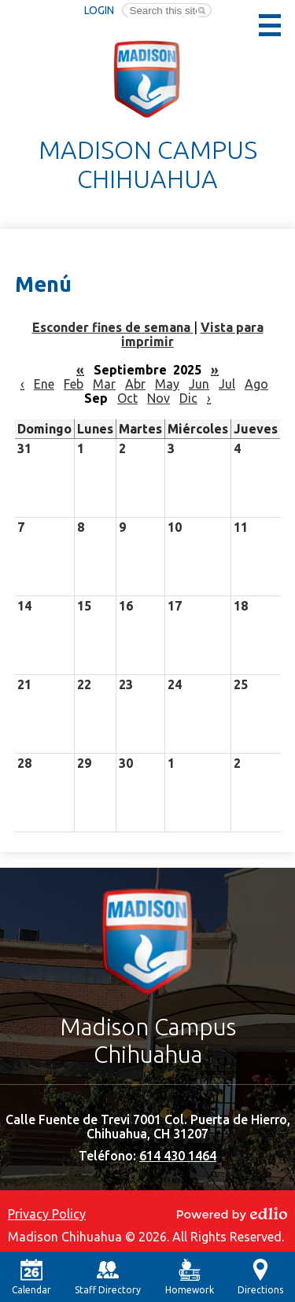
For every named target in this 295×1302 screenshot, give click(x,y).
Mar (104, 384)
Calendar (31, 1277)
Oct (127, 398)
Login (99, 10)
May (167, 384)
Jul (227, 384)
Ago (256, 384)
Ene (44, 384)
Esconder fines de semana (113, 327)
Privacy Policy (47, 1214)
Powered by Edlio (232, 1214)
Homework (189, 1277)
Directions (260, 1277)
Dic (188, 398)
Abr (135, 384)
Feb (73, 384)
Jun (199, 384)
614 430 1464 (177, 1156)
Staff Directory (108, 1277)
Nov (158, 398)
